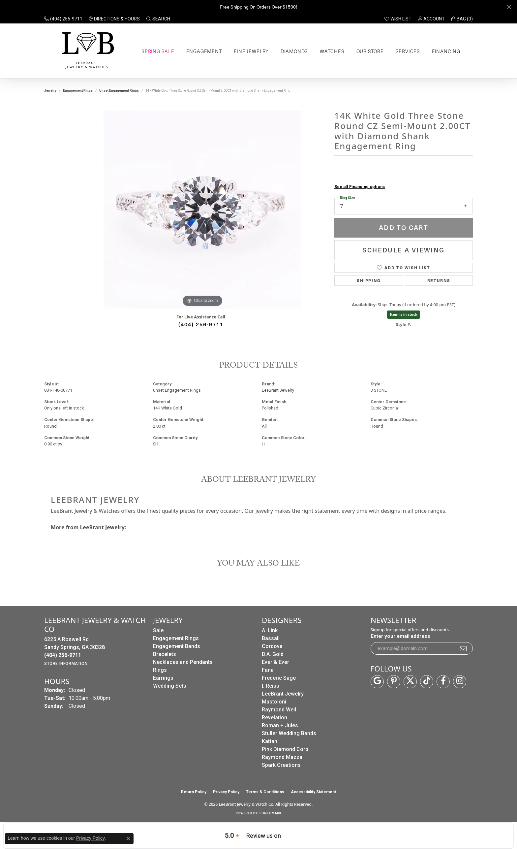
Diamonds (294, 51)
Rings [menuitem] (160, 670)
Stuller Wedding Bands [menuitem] (289, 733)
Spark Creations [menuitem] (281, 765)
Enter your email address (400, 636)
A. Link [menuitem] (270, 630)
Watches (332, 51)
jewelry (50, 90)
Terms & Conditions (265, 792)
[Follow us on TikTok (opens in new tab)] (426, 681)
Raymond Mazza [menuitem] (282, 757)
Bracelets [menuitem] (164, 654)
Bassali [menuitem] (271, 638)
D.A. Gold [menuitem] (273, 654)
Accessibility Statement (313, 792)
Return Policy (193, 792)
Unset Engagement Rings (119, 90)
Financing (446, 51)
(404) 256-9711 (201, 324)
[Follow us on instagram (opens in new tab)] (459, 681)
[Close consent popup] (128, 838)
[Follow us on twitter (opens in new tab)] (410, 681)
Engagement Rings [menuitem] (176, 638)
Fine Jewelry (251, 51)
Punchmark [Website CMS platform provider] (270, 813)
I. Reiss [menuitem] (270, 686)
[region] (202, 210)
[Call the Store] (62, 655)
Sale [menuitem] (158, 630)
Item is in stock (403, 314)
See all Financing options (359, 186)
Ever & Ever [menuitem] (275, 662)
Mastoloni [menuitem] (274, 702)
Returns (438, 280)
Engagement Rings (78, 90)
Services (408, 51)
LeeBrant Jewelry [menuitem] (283, 694)
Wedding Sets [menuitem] (169, 686)
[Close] (509, 7)
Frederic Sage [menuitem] (279, 678)
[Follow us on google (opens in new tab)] (377, 681)
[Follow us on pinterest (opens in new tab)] (393, 681)
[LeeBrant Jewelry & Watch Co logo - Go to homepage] (86, 51)
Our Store (370, 51)
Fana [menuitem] (268, 670)
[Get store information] (65, 663)
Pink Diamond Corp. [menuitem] (286, 749)
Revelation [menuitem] (274, 717)
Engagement (204, 51)
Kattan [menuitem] (269, 741)
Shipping (369, 280)
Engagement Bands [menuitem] (176, 646)
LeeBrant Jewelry (278, 390)
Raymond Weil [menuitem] (279, 709)
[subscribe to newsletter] (463, 648)
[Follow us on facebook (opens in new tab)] (443, 681)
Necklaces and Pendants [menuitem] (183, 662)
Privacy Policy (226, 792)
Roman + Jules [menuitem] (280, 725)
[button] (158, 19)
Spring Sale (157, 51)
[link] (63, 19)
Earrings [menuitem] (163, 678)
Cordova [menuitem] (272, 646)
